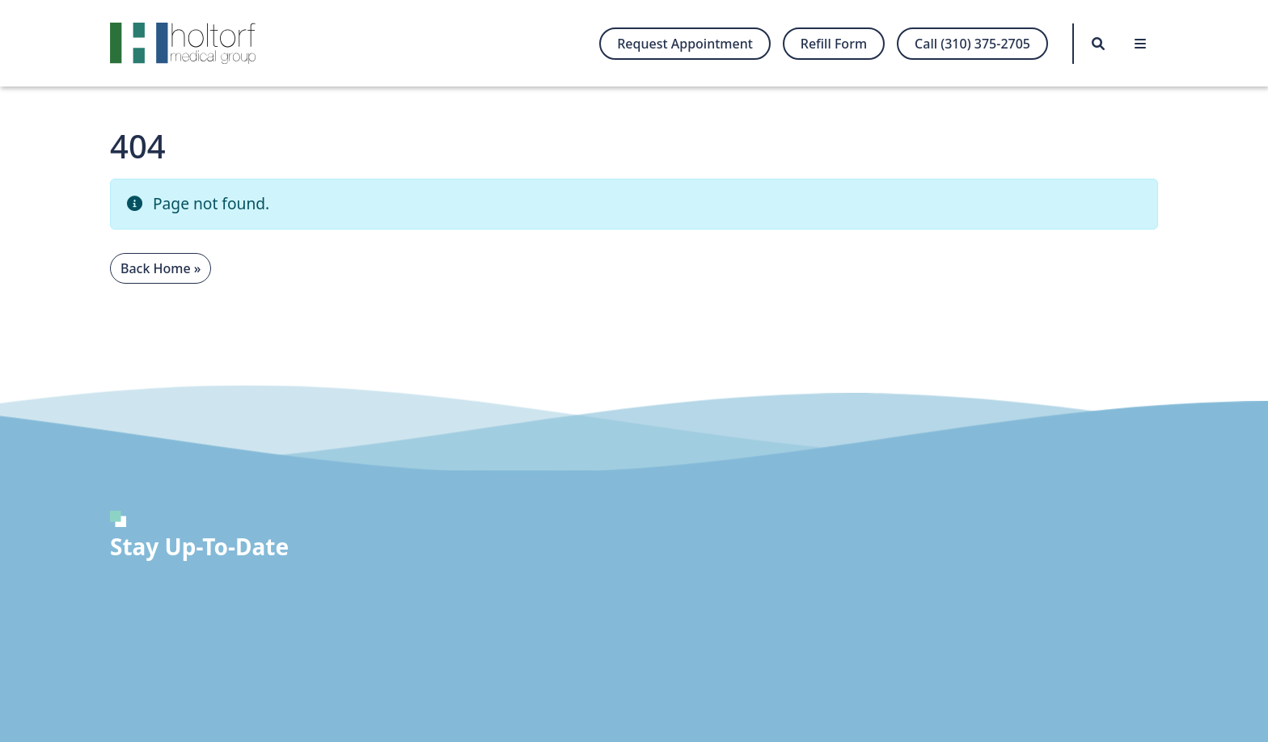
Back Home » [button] (160, 268)
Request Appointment (685, 44)
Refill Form (834, 44)
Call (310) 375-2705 (972, 44)
